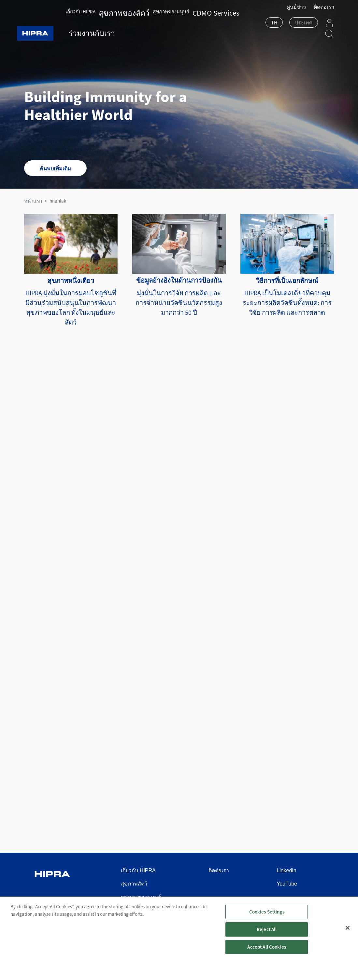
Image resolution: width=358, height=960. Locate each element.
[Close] (347, 938)
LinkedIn (286, 870)
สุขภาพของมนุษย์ (158, 10)
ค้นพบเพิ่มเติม (55, 168)
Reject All (267, 939)
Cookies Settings (266, 922)
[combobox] (257, 27)
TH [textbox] (258, 26)
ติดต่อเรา (324, 11)
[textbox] (287, 26)
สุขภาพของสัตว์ (121, 10)
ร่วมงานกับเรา (89, 30)
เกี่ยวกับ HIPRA (86, 10)
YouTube (287, 884)
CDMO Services (195, 10)
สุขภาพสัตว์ (134, 884)
